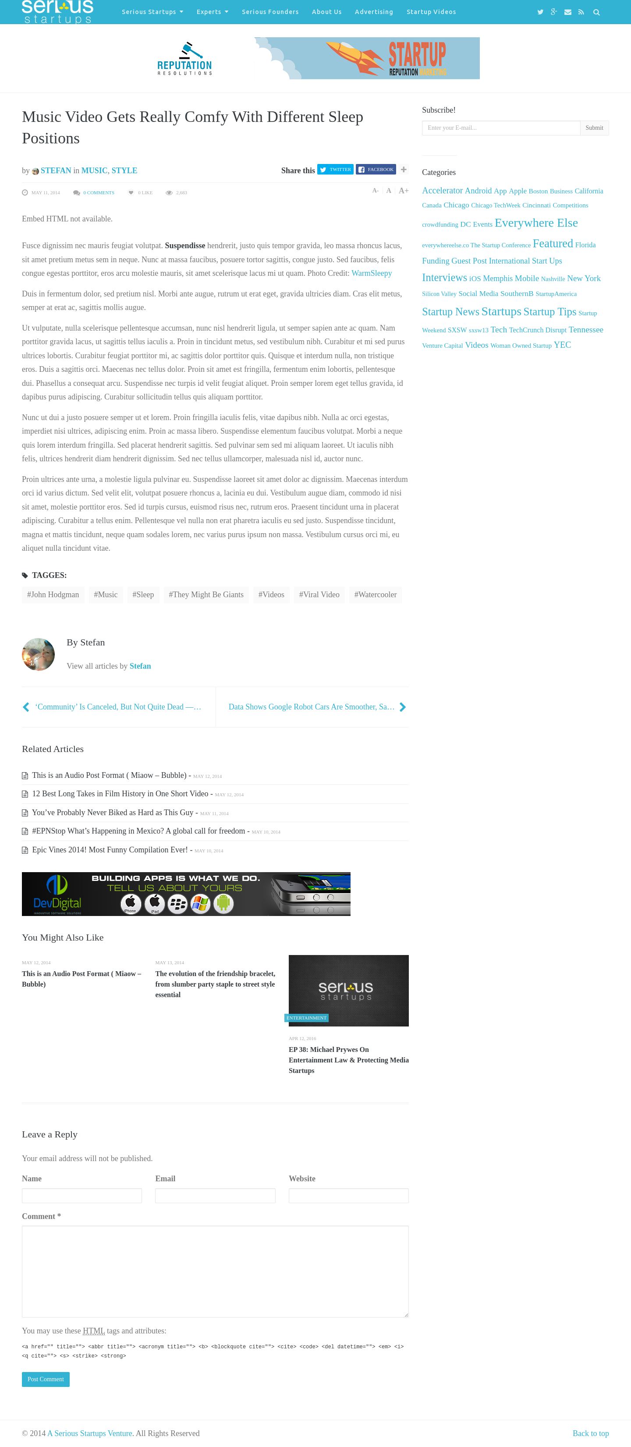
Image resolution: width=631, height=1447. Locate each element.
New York (584, 278)
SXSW (457, 330)
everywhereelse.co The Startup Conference (476, 245)
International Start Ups (525, 261)
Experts (209, 11)
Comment (41, 1216)
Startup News (450, 311)
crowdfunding (440, 224)
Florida (585, 245)
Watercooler (377, 594)
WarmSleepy (371, 273)
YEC (562, 344)
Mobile (527, 278)
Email (165, 1178)
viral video (321, 594)
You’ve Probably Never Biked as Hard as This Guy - (125, 812)
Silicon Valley (439, 294)
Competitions (570, 205)
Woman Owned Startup (521, 345)
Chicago (456, 204)
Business (561, 191)
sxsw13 (479, 330)
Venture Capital (442, 345)
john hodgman (55, 594)
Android (478, 190)
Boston (538, 191)
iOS (475, 278)
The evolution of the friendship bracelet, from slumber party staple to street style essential (215, 984)
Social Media (479, 293)
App (500, 191)
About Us (327, 11)
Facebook (380, 169)
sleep (145, 594)
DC (465, 224)
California (589, 191)
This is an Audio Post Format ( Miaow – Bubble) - (122, 775)
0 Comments (99, 192)
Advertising (374, 11)
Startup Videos (431, 11)
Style (125, 170)
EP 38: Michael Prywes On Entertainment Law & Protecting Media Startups (349, 1060)
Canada (432, 205)
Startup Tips (550, 311)
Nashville (553, 278)
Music (95, 170)
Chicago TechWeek (495, 205)
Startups (501, 311)
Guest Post (469, 260)
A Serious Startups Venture (89, 1433)
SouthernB (517, 293)
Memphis (498, 278)
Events (483, 224)
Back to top (591, 1433)
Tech (498, 329)
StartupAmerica (556, 293)
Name (32, 1178)
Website (302, 1178)
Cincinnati (536, 205)
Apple (518, 191)
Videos (273, 594)
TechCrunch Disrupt (538, 330)
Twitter (340, 169)
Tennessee (586, 329)
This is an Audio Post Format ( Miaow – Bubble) (81, 979)
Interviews (444, 277)
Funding (435, 260)
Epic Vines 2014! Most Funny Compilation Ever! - (122, 849)
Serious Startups (149, 11)
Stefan (51, 170)
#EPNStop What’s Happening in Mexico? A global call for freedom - (151, 831)
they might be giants (208, 594)
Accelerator (442, 190)
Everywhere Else (536, 222)
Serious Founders (270, 11)
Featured (553, 243)
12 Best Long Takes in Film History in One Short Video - (133, 793)
